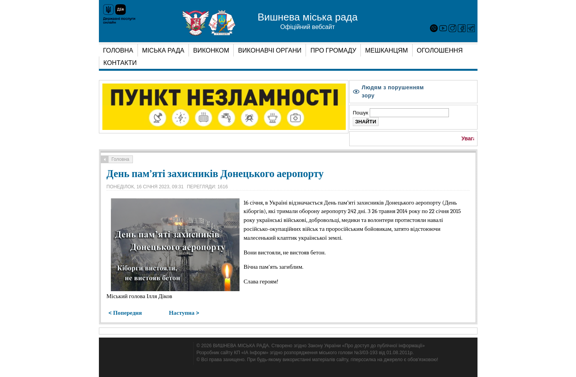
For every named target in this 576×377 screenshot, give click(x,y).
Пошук (361, 113)
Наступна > (184, 312)
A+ (465, 93)
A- (448, 93)
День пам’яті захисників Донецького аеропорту (215, 174)
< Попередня (125, 312)
